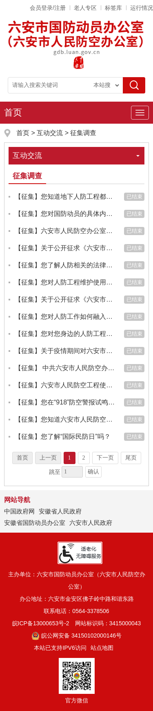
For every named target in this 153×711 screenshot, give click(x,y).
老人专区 (85, 7)
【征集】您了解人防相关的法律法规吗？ (65, 265)
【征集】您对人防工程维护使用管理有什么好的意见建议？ (65, 282)
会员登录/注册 (48, 7)
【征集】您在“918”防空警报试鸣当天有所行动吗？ (65, 402)
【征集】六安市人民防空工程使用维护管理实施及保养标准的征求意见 (65, 385)
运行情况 (141, 7)
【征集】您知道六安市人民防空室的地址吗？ (65, 419)
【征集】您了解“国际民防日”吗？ (63, 436)
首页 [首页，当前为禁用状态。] (22, 458)
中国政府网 (19, 511)
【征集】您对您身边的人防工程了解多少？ (65, 333)
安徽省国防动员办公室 (34, 522)
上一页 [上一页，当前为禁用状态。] (48, 458)
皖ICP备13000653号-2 (40, 623)
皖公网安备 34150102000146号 (76, 635)
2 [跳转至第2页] (83, 458)
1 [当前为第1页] (69, 458)
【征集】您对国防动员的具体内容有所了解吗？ (65, 213)
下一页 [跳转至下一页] (105, 458)
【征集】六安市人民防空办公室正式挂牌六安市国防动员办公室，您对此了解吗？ (65, 230)
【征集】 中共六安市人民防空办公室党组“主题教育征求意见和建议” (65, 367)
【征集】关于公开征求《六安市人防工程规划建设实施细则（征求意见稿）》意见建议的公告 (65, 299)
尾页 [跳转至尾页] (131, 458)
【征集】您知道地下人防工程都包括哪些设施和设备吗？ (65, 196)
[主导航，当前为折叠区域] (140, 113)
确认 (93, 472)
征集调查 (83, 132)
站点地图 (102, 647)
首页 (13, 112)
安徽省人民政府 (60, 511)
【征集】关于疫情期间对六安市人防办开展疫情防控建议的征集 (65, 350)
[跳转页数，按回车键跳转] (72, 472)
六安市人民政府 (90, 522)
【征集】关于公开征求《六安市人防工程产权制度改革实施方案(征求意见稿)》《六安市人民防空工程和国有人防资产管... (65, 247)
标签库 (113, 7)
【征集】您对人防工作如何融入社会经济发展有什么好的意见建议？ (65, 316)
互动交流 (50, 132)
